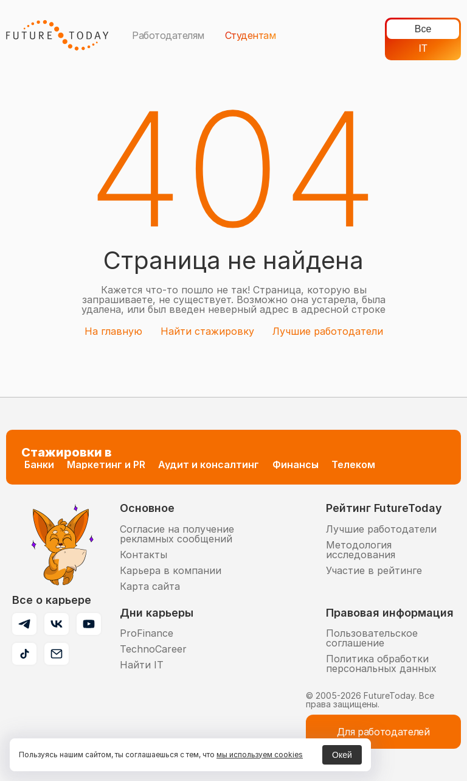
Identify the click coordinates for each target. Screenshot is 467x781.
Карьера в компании (170, 570)
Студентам (250, 35)
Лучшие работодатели (327, 331)
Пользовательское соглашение (372, 638)
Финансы (295, 464)
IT (423, 48)
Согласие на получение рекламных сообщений (177, 534)
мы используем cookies (259, 754)
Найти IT (142, 665)
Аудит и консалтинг (208, 464)
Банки (39, 464)
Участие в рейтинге (374, 570)
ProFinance (146, 633)
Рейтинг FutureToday (384, 508)
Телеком (353, 464)
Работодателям (168, 35)
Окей (342, 755)
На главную (113, 331)
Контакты (143, 554)
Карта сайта (150, 586)
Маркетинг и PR (106, 464)
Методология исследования (360, 550)
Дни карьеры (156, 612)
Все (423, 29)
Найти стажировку (207, 331)
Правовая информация (390, 612)
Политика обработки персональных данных (381, 663)
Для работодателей (383, 732)
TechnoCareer (153, 649)
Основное (147, 508)
